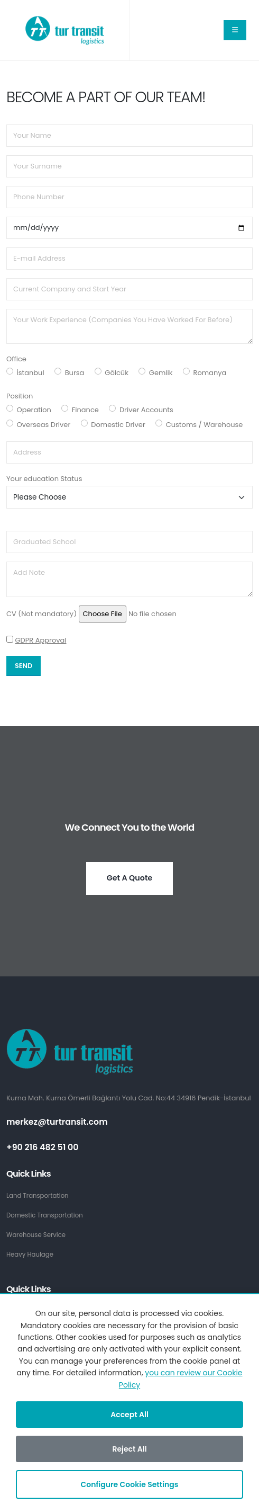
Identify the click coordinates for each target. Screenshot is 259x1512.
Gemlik (161, 373)
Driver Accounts (146, 410)
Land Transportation (37, 1195)
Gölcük (116, 373)
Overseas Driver (44, 425)
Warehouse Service (36, 1235)
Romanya (210, 373)
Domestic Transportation (44, 1215)
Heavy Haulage (29, 1254)
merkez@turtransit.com (57, 1122)
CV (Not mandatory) (41, 614)
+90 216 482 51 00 (42, 1147)
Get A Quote (130, 878)
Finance (85, 410)
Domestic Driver (118, 425)
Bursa (75, 373)
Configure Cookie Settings (130, 1484)
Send (23, 665)
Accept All (129, 1414)
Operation (34, 410)
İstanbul (30, 373)
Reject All (129, 1449)
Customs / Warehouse (204, 425)
